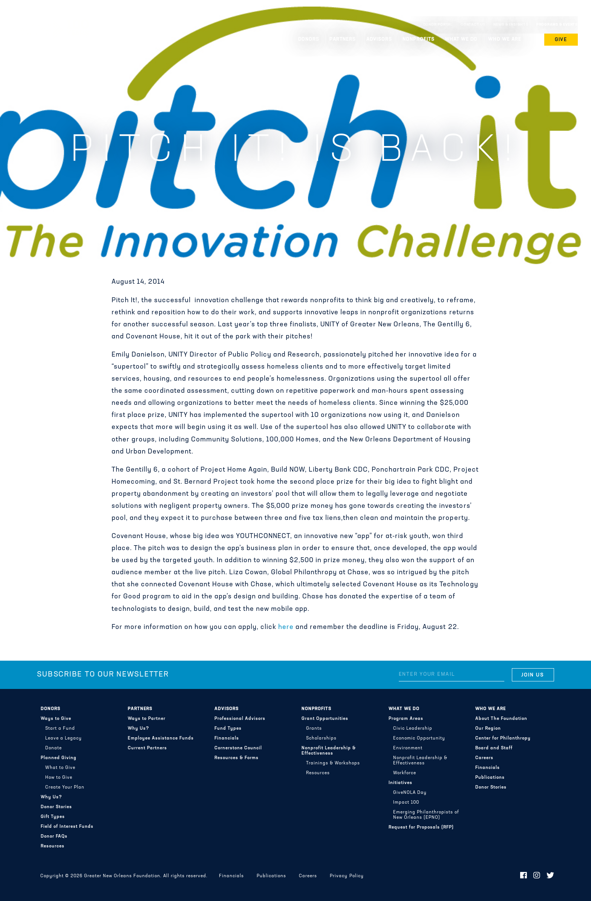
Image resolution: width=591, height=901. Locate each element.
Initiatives (400, 783)
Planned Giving (59, 758)
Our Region (488, 728)
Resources (52, 846)
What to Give (60, 768)
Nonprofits (419, 39)
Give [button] (561, 39)
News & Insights (510, 25)
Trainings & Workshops (333, 763)
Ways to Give (56, 718)
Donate (53, 748)
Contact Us (473, 25)
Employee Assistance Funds (161, 738)
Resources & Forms (236, 758)
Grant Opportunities (325, 718)
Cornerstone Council (238, 748)
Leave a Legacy (63, 738)
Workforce (404, 773)
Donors (308, 39)
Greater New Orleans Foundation (51, 23)
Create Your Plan (64, 787)
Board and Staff (494, 748)
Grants (314, 728)
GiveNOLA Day (410, 792)
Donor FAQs (54, 836)
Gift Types (53, 817)
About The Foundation (501, 718)
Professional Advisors (239, 718)
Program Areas (406, 718)
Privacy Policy (346, 876)
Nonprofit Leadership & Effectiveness (329, 751)
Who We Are (504, 39)
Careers (484, 758)
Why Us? (51, 797)
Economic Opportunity (419, 738)
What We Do (461, 39)
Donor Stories (56, 807)
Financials (226, 738)
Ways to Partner (146, 718)
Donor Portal (438, 25)
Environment (408, 748)
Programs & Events (557, 25)
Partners (342, 39)
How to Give (58, 777)
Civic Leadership (412, 728)
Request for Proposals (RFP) (421, 827)
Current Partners (147, 748)
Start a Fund (60, 728)
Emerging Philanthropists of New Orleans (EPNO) (426, 815)
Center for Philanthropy (503, 738)
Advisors (379, 39)
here (286, 627)
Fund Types (228, 728)
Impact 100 (406, 802)
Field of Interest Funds (67, 826)
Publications (490, 777)
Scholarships (321, 738)
